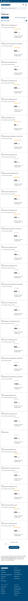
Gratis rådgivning (17, 574)
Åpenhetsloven (17, 593)
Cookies (16, 595)
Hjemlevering (17, 578)
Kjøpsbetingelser (17, 589)
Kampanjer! (3, 576)
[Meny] (26, 4)
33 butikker (20, 221)
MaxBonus (3, 570)
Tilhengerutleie (17, 570)
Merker (2, 578)
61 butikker (20, 165)
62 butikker (20, 36)
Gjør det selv (3, 586)
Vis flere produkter (14, 547)
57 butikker (20, 128)
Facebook (3, 591)
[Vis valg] (23, 17)
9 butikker (20, 406)
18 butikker (20, 387)
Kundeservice (17, 586)
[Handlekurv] (23, 4)
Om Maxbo (3, 572)
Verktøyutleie (17, 572)
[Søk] (14, 8)
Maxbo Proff (3, 581)
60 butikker (20, 239)
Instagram (3, 593)
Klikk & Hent (16, 576)
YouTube (3, 589)
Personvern (16, 591)
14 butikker (20, 369)
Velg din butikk (7, 1)
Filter (5, 17)
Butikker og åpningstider (6, 574)
